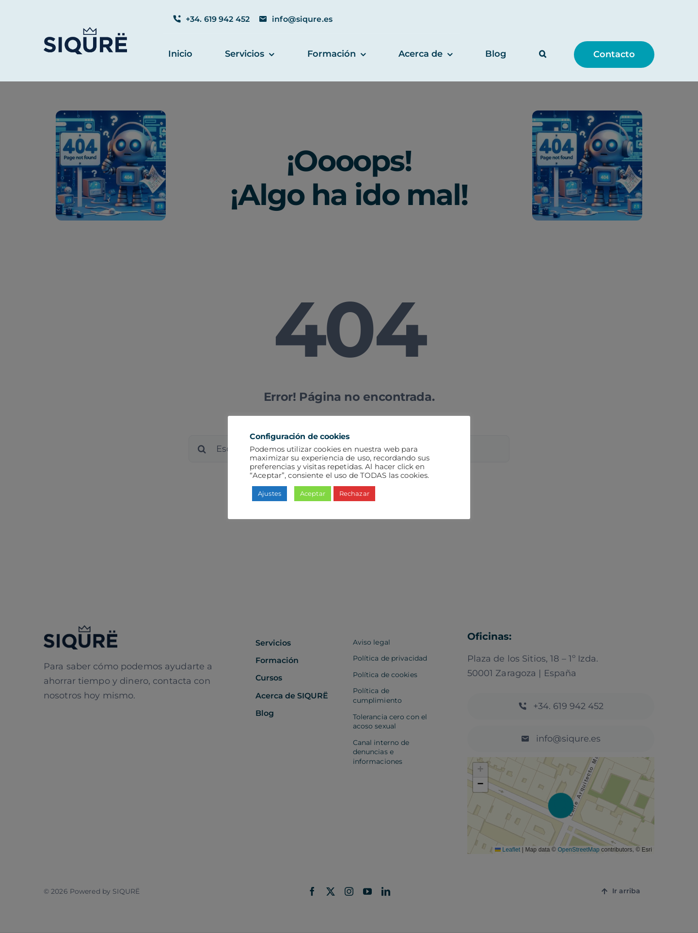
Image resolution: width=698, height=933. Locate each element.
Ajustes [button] (269, 493)
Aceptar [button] (312, 493)
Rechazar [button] (354, 493)
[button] (542, 54)
